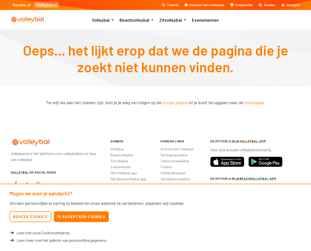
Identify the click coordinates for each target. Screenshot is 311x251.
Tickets (166, 167)
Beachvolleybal (134, 20)
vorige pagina (175, 102)
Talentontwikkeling (174, 161)
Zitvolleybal (170, 20)
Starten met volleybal (176, 149)
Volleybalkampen (173, 173)
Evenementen (205, 20)
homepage (254, 102)
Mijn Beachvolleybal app (128, 179)
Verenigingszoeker (174, 155)
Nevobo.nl (21, 4)
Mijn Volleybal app (124, 173)
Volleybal (101, 20)
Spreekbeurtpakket (175, 179)
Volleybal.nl (46, 4)
